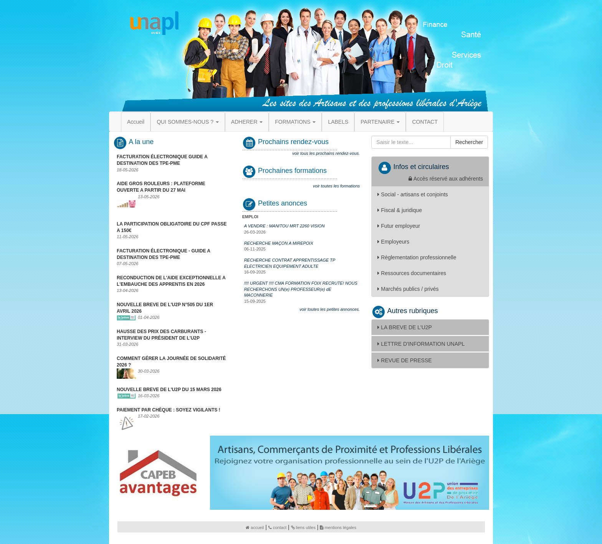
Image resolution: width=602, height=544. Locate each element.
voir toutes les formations (336, 186)
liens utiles (303, 527)
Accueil (135, 122)
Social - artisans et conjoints (412, 194)
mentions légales (338, 527)
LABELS (338, 122)
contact (277, 527)
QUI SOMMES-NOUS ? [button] (188, 122)
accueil (255, 527)
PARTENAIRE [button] (380, 122)
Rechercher (469, 142)
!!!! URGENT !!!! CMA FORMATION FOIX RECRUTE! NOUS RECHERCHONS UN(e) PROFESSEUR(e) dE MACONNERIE (300, 289)
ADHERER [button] (247, 122)
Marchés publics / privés (407, 289)
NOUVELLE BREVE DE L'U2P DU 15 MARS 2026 (169, 389)
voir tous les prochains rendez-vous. (326, 153)
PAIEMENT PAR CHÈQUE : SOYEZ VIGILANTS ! (168, 410)
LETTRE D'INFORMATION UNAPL (421, 344)
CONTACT (425, 122)
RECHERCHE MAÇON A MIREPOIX (278, 243)
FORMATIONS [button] (295, 122)
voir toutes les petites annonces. (329, 309)
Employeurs (393, 242)
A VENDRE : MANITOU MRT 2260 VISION (284, 226)
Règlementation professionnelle (416, 257)
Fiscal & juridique (399, 210)
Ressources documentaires (411, 273)
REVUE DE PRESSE (404, 360)
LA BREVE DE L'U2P (404, 327)
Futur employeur (398, 226)
